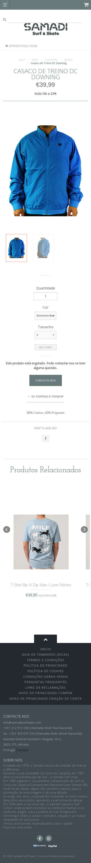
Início (22, 59)
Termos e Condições (45, 660)
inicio (45, 649)
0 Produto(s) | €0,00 (21, 46)
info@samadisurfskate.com (22, 722)
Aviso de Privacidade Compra (45, 693)
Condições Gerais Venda (45, 677)
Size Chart (45, 347)
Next (84, 529)
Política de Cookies (45, 671)
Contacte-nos (45, 380)
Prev (6, 529)
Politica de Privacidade (45, 665)
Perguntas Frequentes (45, 682)
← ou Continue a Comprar (45, 396)
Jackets (68, 59)
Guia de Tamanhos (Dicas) (45, 654)
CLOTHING (51, 59)
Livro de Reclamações (45, 687)
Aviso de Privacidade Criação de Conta (45, 698)
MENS (35, 59)
